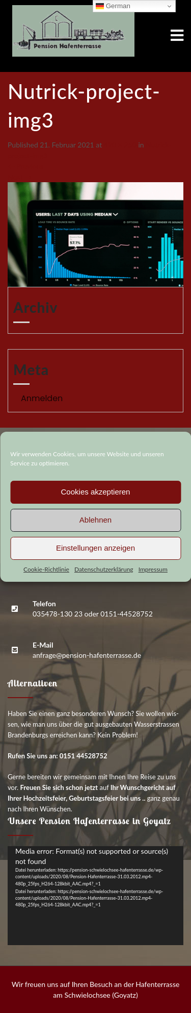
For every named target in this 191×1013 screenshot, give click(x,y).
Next (20, 176)
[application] (95, 895)
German (113, 6)
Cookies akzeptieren (95, 491)
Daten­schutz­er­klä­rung (103, 569)
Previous (25, 166)
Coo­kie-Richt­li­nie (46, 569)
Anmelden (42, 398)
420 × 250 (120, 144)
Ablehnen (95, 519)
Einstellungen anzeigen (95, 547)
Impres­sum (153, 569)
